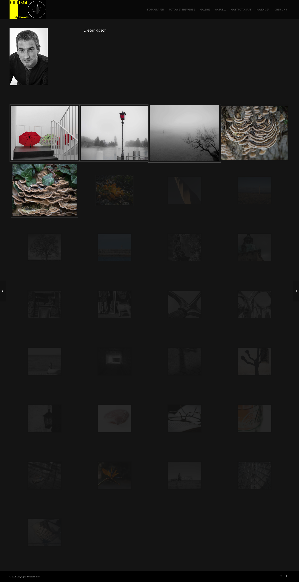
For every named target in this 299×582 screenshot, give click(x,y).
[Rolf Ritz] (3, 291)
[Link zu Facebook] (286, 576)
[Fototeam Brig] (28, 9)
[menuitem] (155, 9)
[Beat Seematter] (296, 291)
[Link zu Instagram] (281, 576)
